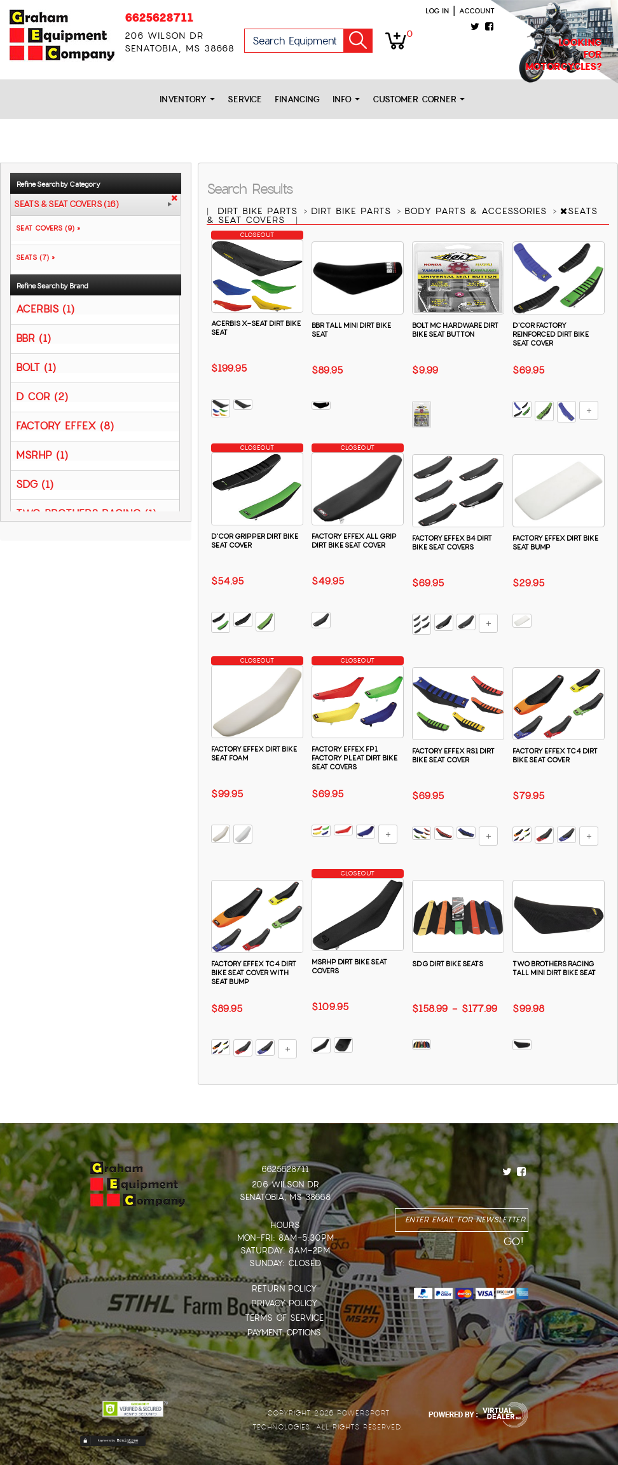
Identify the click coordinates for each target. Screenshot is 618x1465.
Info (346, 99)
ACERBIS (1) (45, 308)
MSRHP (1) (42, 455)
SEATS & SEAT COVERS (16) (66, 204)
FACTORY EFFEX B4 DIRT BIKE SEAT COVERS (452, 542)
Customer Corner (419, 99)
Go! (358, 41)
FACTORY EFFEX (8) (65, 425)
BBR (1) (33, 338)
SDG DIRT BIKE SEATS (447, 963)
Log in (437, 10)
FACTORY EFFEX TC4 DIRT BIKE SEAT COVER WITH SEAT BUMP (253, 972)
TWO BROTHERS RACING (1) (86, 513)
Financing (297, 99)
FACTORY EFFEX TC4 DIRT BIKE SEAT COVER (555, 755)
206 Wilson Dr (285, 1184)
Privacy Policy (284, 1303)
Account (477, 10)
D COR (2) (42, 396)
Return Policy (284, 1288)
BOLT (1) (36, 367)
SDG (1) (34, 484)
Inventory (187, 99)
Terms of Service (284, 1318)
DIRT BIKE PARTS (259, 211)
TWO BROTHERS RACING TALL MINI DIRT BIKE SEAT (554, 968)
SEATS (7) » (33, 257)
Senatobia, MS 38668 (285, 1197)
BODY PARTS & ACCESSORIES (477, 211)
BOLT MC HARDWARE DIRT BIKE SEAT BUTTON (455, 330)
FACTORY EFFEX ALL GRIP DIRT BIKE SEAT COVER (354, 541)
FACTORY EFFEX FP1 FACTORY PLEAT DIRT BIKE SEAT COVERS (354, 758)
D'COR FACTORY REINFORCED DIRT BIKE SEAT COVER (550, 334)
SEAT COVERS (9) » (45, 228)
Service (245, 99)
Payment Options (284, 1332)
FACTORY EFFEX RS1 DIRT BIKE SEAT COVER (453, 755)
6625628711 (159, 17)
